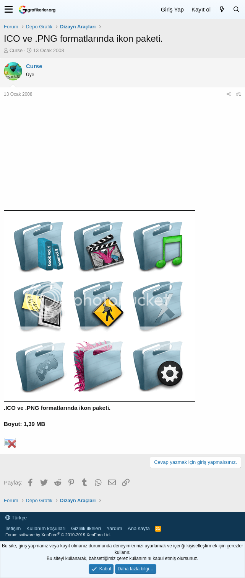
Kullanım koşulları (46, 528)
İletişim (13, 528)
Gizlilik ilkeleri (86, 528)
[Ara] (236, 9)
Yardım (114, 528)
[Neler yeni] (221, 9)
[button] (9, 9)
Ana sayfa (139, 528)
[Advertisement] (122, 156)
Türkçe (16, 518)
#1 (238, 94)
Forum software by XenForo (58, 534)
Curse (16, 50)
